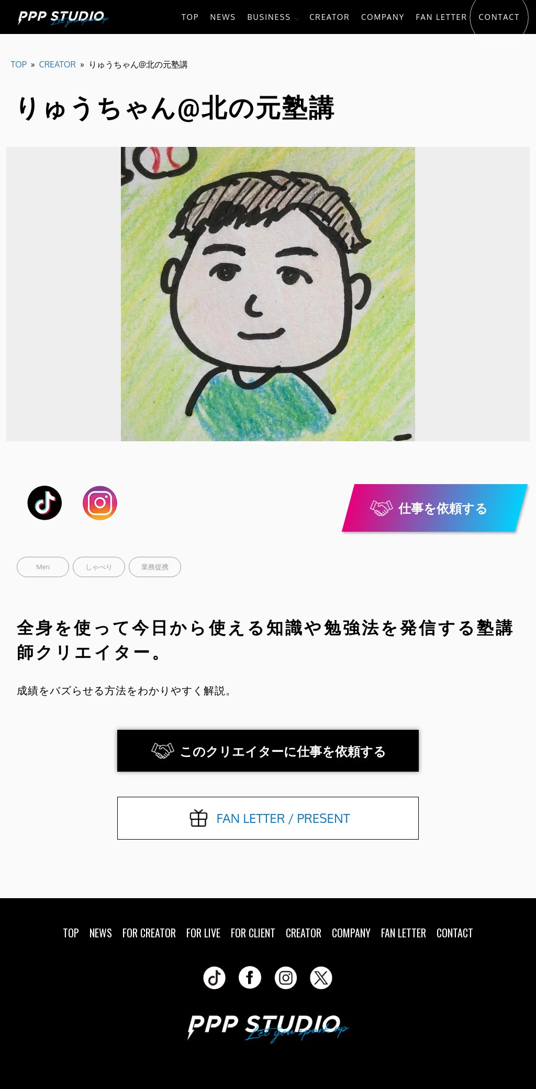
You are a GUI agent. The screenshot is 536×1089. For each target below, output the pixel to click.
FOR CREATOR (149, 933)
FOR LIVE (203, 933)
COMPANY (383, 16)
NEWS (223, 16)
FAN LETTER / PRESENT (283, 818)
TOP (190, 16)
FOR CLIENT (253, 933)
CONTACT (499, 16)
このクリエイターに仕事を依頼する (283, 751)
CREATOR (329, 16)
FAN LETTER (441, 16)
